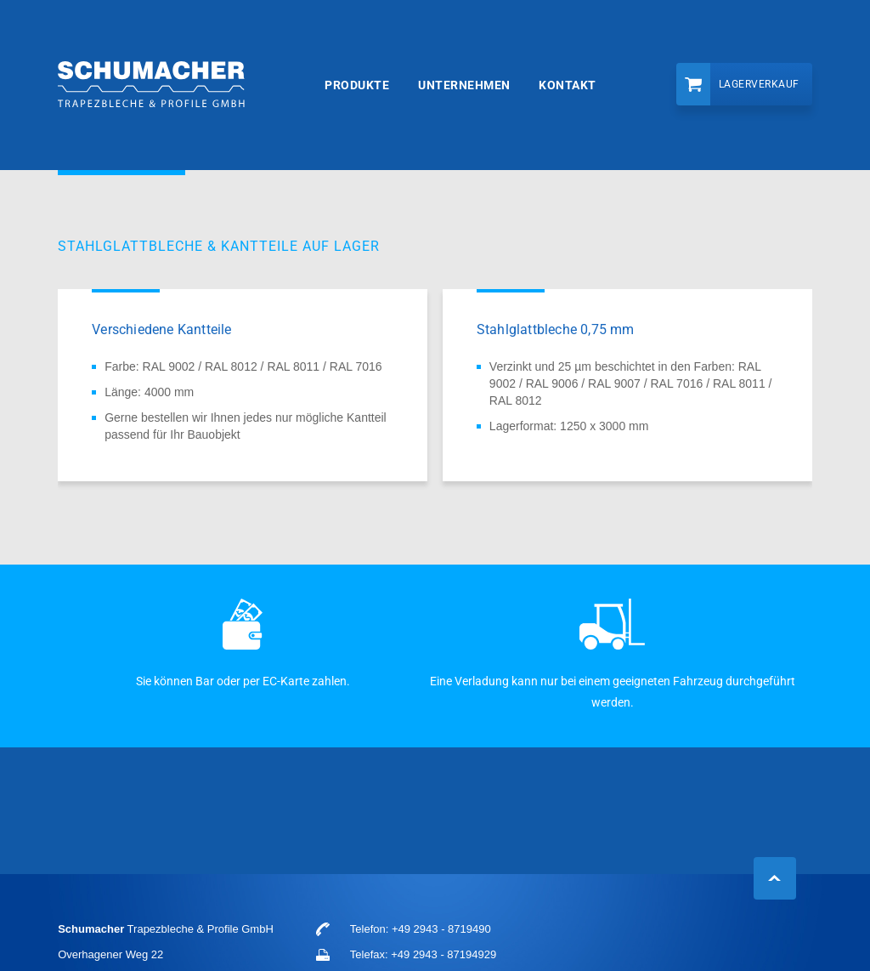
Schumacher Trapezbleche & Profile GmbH (151, 85)
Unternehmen (464, 85)
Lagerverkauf (759, 84)
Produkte (357, 85)
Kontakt (567, 85)
